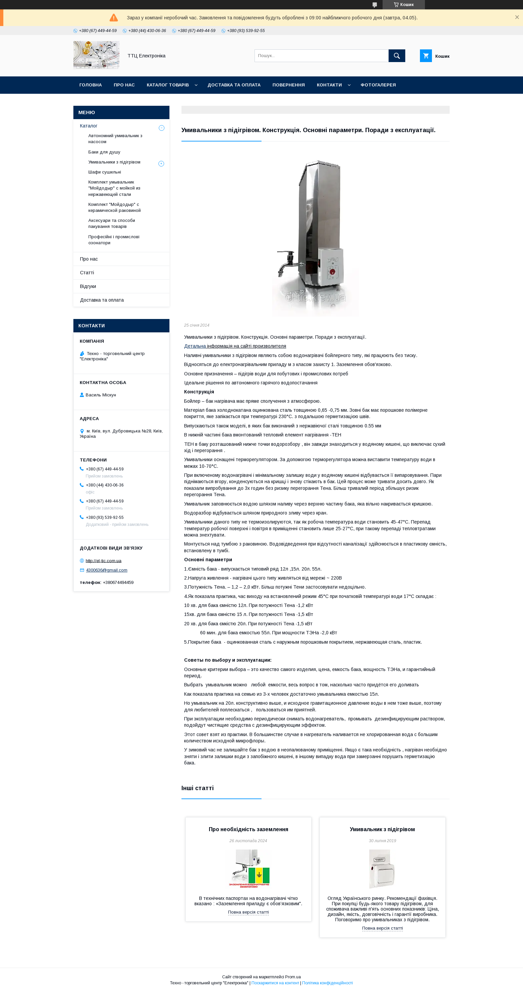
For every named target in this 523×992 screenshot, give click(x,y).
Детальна (195, 346)
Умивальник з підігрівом (382, 829)
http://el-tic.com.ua (103, 560)
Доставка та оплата (233, 84)
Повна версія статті (248, 912)
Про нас (124, 84)
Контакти (329, 84)
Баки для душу (104, 151)
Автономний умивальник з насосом (115, 138)
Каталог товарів (168, 84)
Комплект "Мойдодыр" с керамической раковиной (114, 207)
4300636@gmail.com (106, 570)
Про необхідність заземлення (248, 829)
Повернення (289, 84)
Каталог (88, 125)
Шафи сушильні (104, 172)
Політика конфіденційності (327, 983)
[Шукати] (397, 55)
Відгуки (88, 286)
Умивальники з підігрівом (114, 161)
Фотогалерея (378, 84)
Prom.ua (293, 977)
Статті (87, 272)
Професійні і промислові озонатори (113, 239)
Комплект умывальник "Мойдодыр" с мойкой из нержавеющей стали (114, 188)
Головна (90, 84)
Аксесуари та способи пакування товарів (111, 223)
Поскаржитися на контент (275, 983)
